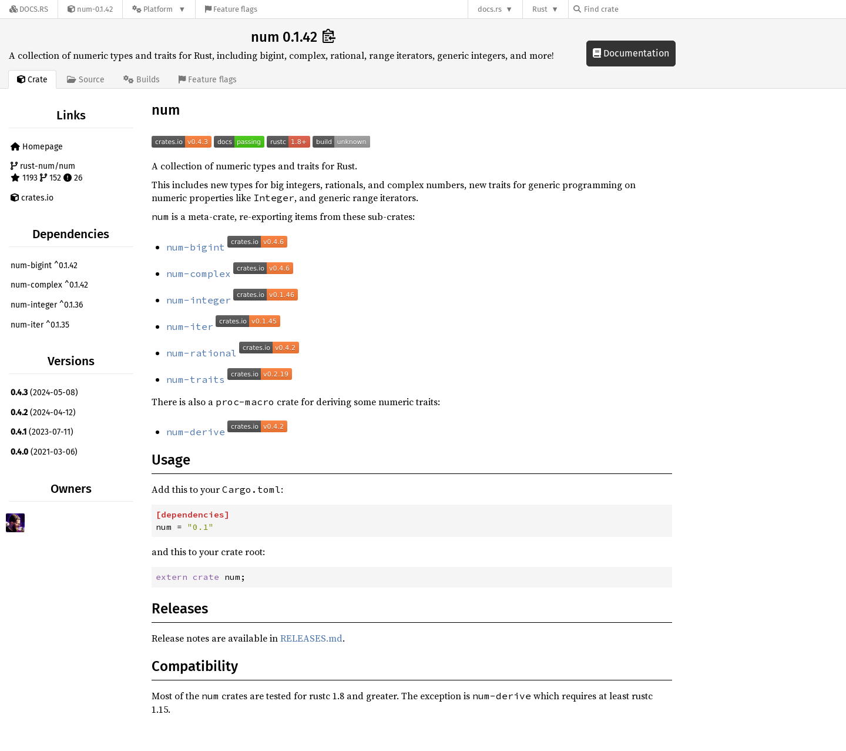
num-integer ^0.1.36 (47, 305)
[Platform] (159, 9)
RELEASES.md (311, 638)
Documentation (631, 53)
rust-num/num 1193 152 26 (46, 172)
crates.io (32, 198)
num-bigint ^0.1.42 (44, 266)
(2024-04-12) (43, 413)
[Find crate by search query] (632, 9)
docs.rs (490, 9)
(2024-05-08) (44, 393)
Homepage (37, 147)
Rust (540, 9)
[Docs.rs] (29, 9)
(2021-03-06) (44, 452)
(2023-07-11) (42, 432)
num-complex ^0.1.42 (49, 285)
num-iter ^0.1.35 (40, 325)
